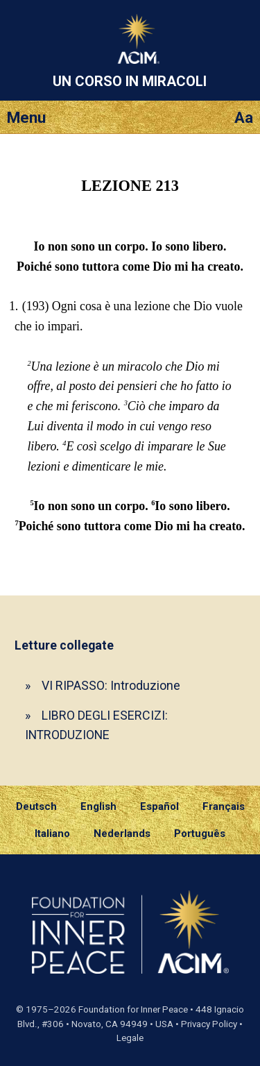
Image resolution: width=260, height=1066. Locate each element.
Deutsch (36, 806)
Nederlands (122, 833)
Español (159, 806)
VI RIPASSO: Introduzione (111, 685)
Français (223, 806)
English (98, 806)
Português (199, 833)
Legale (130, 1038)
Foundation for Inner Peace (133, 1009)
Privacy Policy (209, 1024)
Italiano (52, 833)
